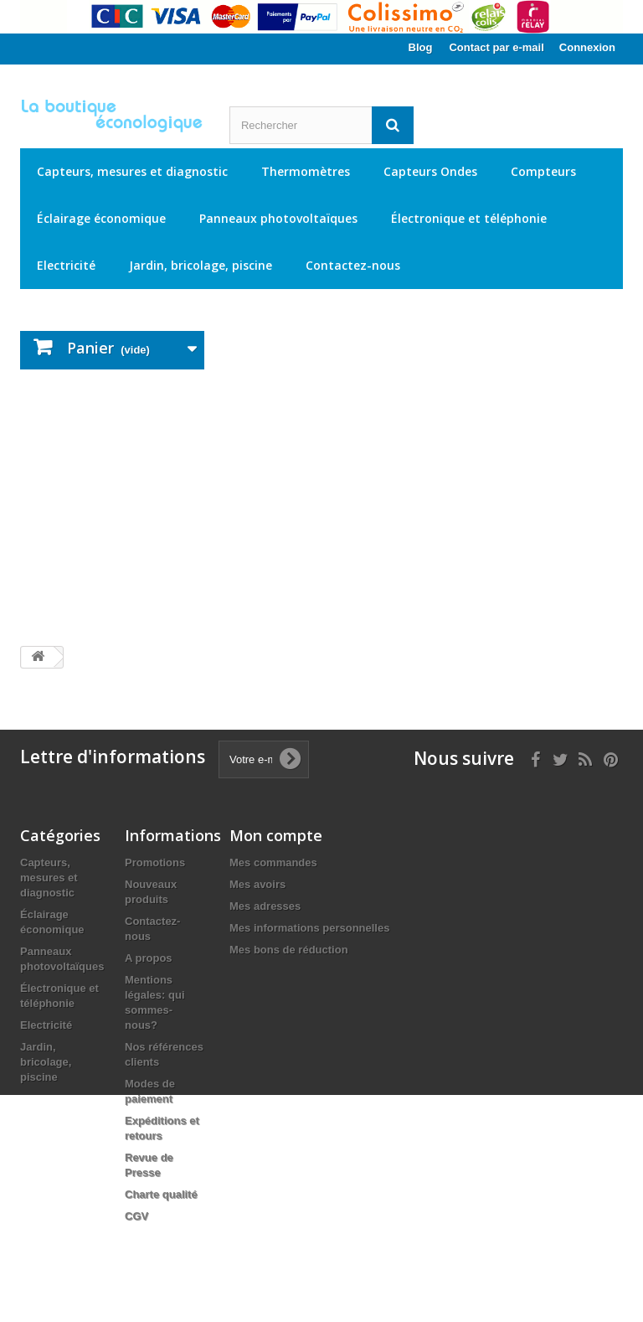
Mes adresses (265, 906)
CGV (136, 1216)
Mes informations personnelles (309, 928)
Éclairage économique (101, 218)
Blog (421, 47)
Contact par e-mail (496, 47)
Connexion (587, 47)
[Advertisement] (321, 507)
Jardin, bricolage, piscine (200, 265)
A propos (148, 958)
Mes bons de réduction (288, 949)
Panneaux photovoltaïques (278, 218)
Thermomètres (305, 171)
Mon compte (275, 835)
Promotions (155, 862)
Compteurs (543, 171)
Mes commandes (273, 862)
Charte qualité (161, 1194)
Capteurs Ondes (430, 171)
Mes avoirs (257, 884)
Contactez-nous (353, 265)
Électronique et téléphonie (469, 218)
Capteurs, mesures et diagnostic (132, 171)
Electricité (66, 265)
